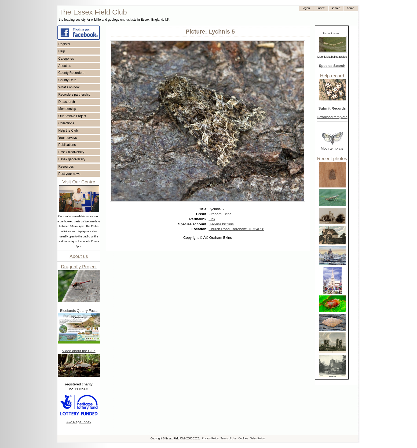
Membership (67, 109)
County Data (67, 80)
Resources (66, 166)
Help (61, 51)
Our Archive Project (72, 116)
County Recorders (71, 73)
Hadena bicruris (221, 224)
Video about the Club (78, 351)
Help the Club (68, 130)
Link (212, 219)
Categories (66, 58)
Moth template (332, 148)
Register (64, 44)
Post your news (69, 174)
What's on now (68, 87)
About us (64, 66)
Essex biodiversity (71, 152)
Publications (67, 145)
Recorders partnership (74, 94)
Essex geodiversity (71, 159)
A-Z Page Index (78, 422)
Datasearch (66, 102)
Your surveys (67, 138)
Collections (66, 123)
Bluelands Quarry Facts (78, 311)
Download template (332, 117)
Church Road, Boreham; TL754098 (236, 229)
